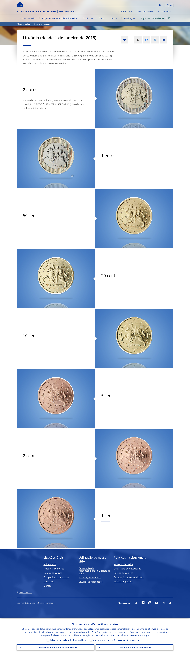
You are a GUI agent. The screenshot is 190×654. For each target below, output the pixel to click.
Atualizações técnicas (90, 577)
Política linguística (123, 581)
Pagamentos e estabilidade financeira (59, 18)
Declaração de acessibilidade (129, 577)
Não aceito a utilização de (134, 646)
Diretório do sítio (25, 592)
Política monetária (28, 18)
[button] (164, 5)
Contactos (49, 581)
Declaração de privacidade (127, 568)
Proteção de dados (123, 564)
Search (160, 5)
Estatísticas (88, 18)
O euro (102, 18)
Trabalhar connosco (54, 568)
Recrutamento (164, 11)
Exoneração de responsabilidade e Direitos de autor (94, 571)
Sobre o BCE (126, 11)
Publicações (129, 18)
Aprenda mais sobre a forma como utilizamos (118, 639)
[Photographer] (72, 176)
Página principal (23, 24)
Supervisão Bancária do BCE (155, 18)
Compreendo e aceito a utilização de (55, 646)
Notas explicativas (53, 572)
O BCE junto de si (145, 11)
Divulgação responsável (91, 581)
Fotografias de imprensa (56, 577)
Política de (123, 572)
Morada (48, 585)
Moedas (47, 24)
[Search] (146, 5)
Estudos (114, 18)
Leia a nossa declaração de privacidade (68, 639)
